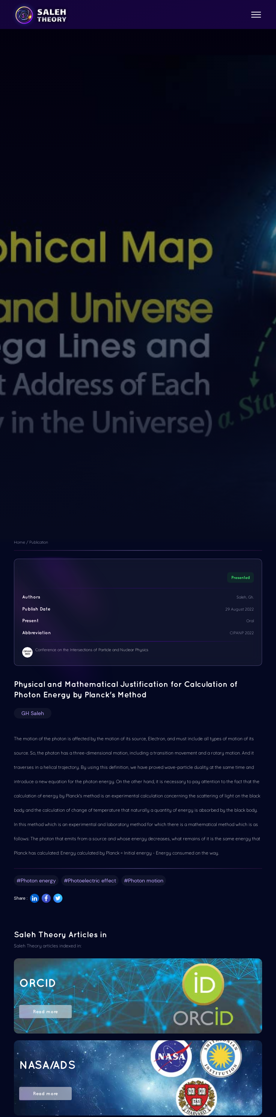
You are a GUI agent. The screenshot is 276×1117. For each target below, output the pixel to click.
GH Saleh (32, 713)
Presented (240, 577)
